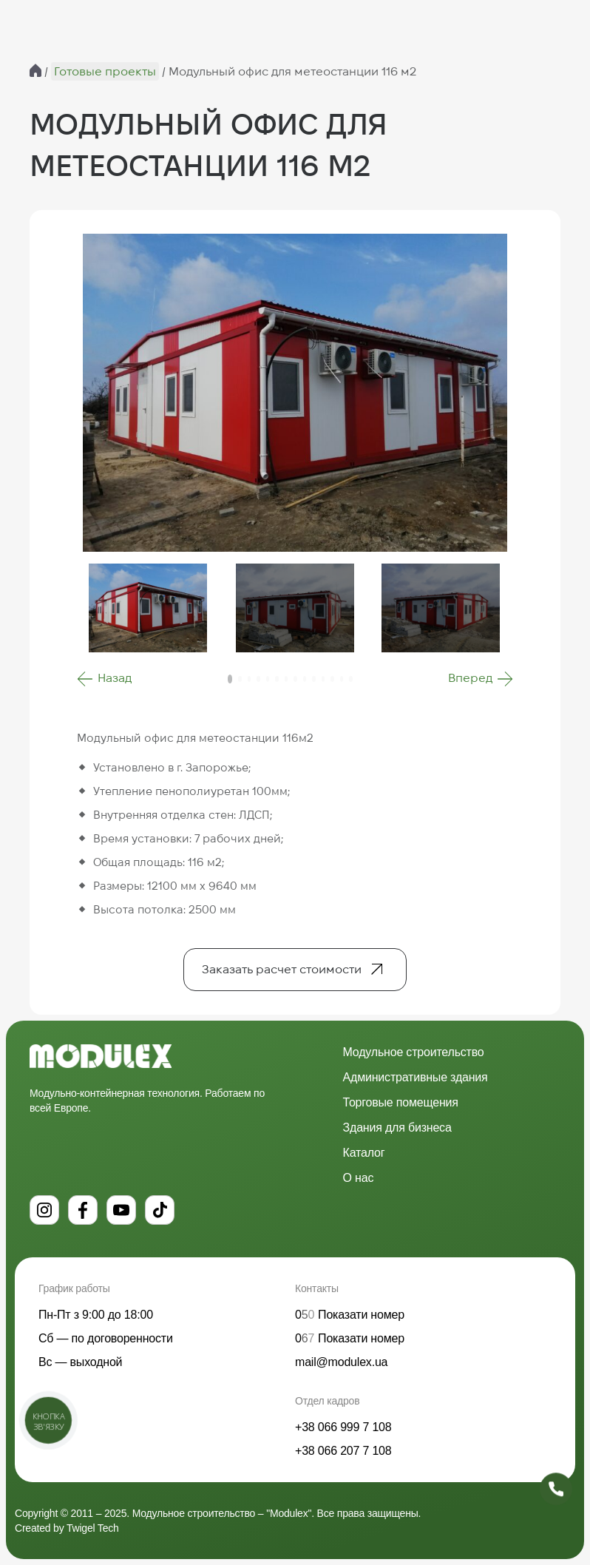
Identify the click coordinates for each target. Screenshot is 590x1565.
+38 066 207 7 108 (343, 1450)
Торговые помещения (400, 1102)
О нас (358, 1178)
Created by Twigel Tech (67, 1528)
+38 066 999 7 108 (343, 1427)
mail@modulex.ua (341, 1362)
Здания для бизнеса (397, 1127)
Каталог (364, 1152)
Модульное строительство (413, 1052)
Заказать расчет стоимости (282, 969)
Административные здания (415, 1077)
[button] (104, 679)
